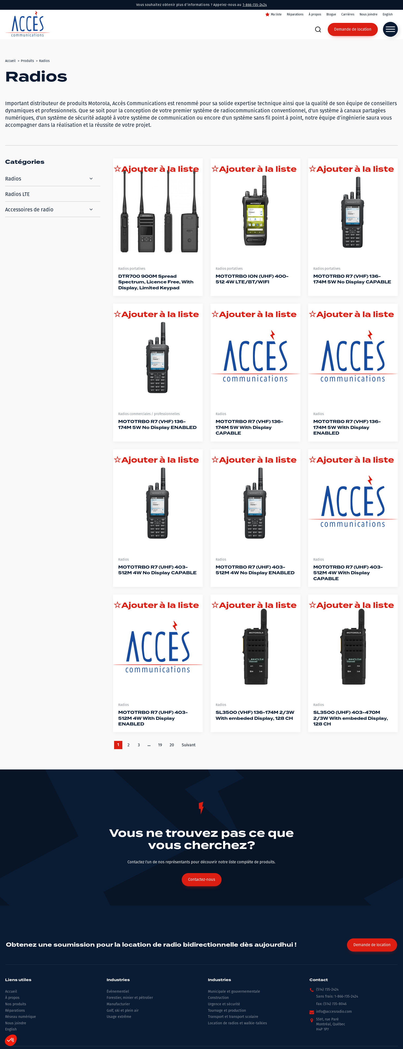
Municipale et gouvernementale (234, 991)
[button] (323, 991)
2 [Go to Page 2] (128, 744)
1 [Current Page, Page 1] (118, 745)
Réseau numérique (20, 1017)
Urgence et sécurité (224, 1004)
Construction (218, 998)
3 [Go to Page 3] (139, 744)
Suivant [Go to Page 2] (189, 744)
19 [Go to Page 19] (160, 744)
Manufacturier (118, 1004)
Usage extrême (119, 1017)
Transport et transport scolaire (233, 1017)
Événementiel (118, 991)
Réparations (295, 14)
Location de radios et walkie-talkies (237, 1023)
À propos (315, 14)
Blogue (331, 14)
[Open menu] (390, 29)
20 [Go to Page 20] (172, 744)
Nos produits (15, 1004)
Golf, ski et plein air (123, 1010)
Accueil (11, 991)
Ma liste (276, 14)
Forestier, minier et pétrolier (130, 998)
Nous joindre (369, 14)
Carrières (347, 14)
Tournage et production (227, 1010)
